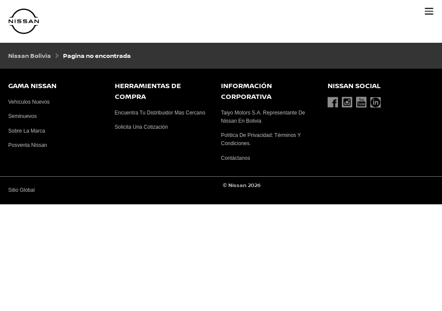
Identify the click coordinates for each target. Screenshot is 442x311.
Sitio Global (21, 190)
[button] (429, 11)
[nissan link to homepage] (24, 21)
